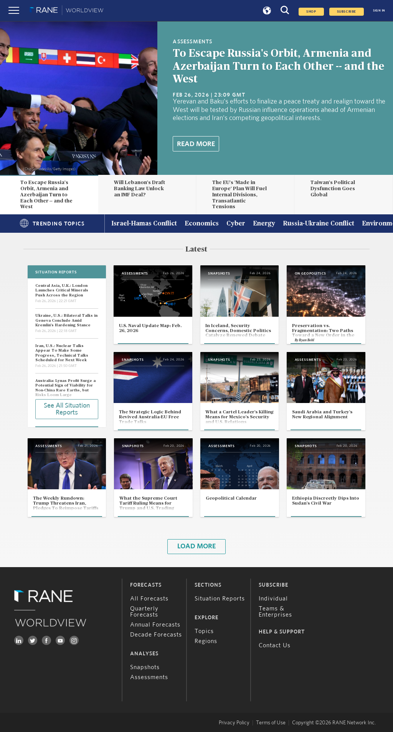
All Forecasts (149, 598)
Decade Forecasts (156, 635)
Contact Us (275, 645)
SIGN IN (379, 10)
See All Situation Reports (67, 409)
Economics (202, 224)
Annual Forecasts (155, 625)
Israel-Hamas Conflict (144, 224)
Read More (196, 144)
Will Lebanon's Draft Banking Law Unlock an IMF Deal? (139, 188)
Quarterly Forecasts (144, 611)
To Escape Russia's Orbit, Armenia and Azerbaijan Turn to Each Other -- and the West (278, 66)
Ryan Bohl (306, 340)
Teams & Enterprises (275, 611)
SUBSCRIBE (346, 11)
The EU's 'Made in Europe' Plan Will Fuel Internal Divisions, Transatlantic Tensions (239, 194)
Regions (206, 641)
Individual (273, 598)
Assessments (149, 677)
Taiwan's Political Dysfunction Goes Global (332, 188)
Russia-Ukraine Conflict (318, 224)
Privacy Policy (234, 722)
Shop (311, 11)
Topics (204, 631)
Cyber (235, 224)
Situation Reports (220, 598)
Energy (264, 224)
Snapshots (145, 667)
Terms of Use (271, 722)
